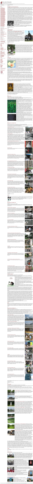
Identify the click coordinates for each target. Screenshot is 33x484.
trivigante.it (2, 4)
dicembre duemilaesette (2, 12)
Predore (21, 31)
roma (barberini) (2, 55)
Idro (14, 31)
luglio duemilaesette (2, 15)
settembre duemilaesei (2, 22)
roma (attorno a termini (2, 54)
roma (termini (1, 56)
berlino (1, 51)
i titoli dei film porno (2, 41)
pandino (1, 66)
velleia (1, 57)
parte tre (1, 60)
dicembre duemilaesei (2, 20)
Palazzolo (19, 31)
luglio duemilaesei (2, 23)
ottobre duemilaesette (2, 13)
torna (1, 6)
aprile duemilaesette (2, 17)
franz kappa (1, 49)
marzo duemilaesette (2, 18)
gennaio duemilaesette (2, 19)
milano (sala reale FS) (2, 53)
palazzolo (1, 65)
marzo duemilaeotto (2, 10)
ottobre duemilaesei (2, 21)
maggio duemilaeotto (2, 9)
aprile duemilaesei (2, 25)
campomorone (1, 48)
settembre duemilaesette (2, 14)
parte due (1, 59)
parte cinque (1, 61)
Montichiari (16, 31)
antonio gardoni (2, 43)
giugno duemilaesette (2, 16)
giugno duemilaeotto (2, 8)
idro (0, 64)
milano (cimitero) (2, 52)
